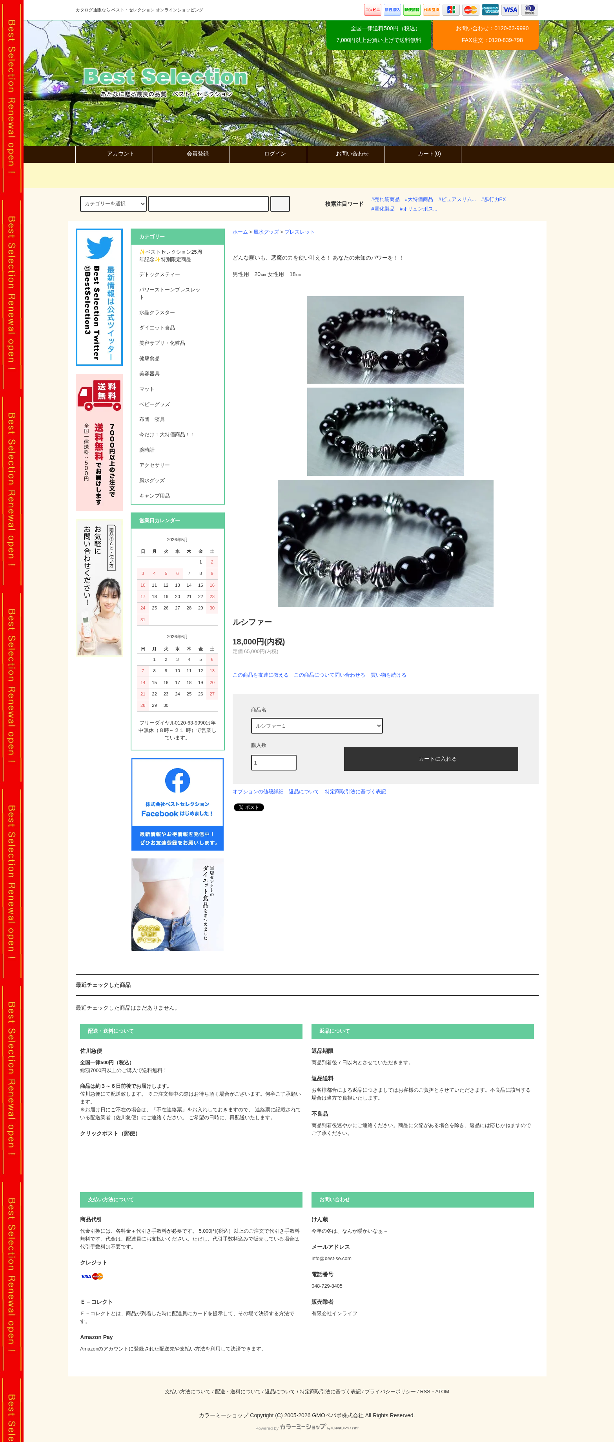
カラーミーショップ (223, 1415)
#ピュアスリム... (457, 199)
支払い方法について (188, 1391)
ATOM (442, 1391)
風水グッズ (266, 232)
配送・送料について (238, 1391)
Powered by (307, 1428)
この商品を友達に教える (261, 675)
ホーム (240, 232)
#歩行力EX (493, 199)
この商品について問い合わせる (329, 675)
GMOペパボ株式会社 (337, 1415)
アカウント (114, 153)
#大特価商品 (419, 199)
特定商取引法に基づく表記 (355, 791)
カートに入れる (431, 758)
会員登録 (191, 153)
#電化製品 (383, 209)
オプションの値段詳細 (258, 791)
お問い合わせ (345, 153)
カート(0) (422, 153)
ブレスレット (299, 232)
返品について (304, 791)
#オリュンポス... (418, 209)
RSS (425, 1391)
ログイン (268, 153)
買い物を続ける (388, 675)
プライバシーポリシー (390, 1391)
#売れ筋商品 (386, 199)
